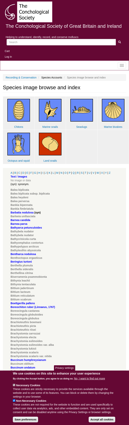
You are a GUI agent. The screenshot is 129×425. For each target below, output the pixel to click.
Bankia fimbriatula (22, 208)
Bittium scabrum (21, 299)
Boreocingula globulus (25, 318)
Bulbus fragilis (20, 371)
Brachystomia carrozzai (25, 333)
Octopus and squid (19, 160)
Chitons (18, 126)
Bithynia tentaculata (23, 284)
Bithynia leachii (20, 280)
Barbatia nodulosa (22, 212)
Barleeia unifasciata (23, 216)
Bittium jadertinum (22, 288)
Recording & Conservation (21, 77)
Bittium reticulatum (23, 295)
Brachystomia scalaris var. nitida (31, 356)
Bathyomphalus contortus (27, 242)
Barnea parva (19, 223)
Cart (7, 51)
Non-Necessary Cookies (31, 404)
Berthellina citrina (22, 273)
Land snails (50, 160)
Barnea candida (20, 220)
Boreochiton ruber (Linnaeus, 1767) (33, 307)
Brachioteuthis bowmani (26, 322)
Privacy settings (64, 371)
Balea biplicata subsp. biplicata (30, 193)
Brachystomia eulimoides (27, 341)
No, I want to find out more (89, 382)
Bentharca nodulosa (23, 254)
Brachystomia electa (23, 337)
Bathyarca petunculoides (26, 227)
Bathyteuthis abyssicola (26, 250)
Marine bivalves (113, 126)
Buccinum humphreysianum (28, 359)
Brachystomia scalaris (25, 352)
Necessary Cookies (28, 389)
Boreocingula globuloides (27, 314)
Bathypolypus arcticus (25, 246)
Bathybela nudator (22, 231)
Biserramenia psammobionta (29, 276)
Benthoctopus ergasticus (26, 257)
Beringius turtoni (21, 261)
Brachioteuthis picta (23, 325)
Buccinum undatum (23, 367)
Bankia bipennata (21, 204)
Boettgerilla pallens (23, 303)
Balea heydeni (19, 197)
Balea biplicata (20, 189)
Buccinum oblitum (22, 363)
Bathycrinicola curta (23, 238)
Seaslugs (81, 126)
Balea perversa (20, 201)
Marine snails (50, 126)
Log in (8, 56)
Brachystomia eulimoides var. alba (32, 344)
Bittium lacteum (20, 291)
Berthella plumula (22, 265)
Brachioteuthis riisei (23, 329)
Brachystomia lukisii (23, 348)
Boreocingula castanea (25, 310)
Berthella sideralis (22, 269)
